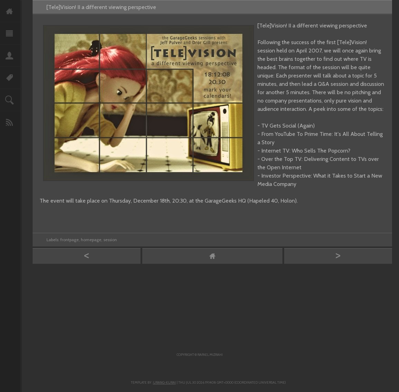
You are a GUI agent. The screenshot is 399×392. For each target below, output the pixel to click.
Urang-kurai (164, 382)
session (110, 239)
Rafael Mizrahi (210, 355)
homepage (91, 239)
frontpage (69, 239)
